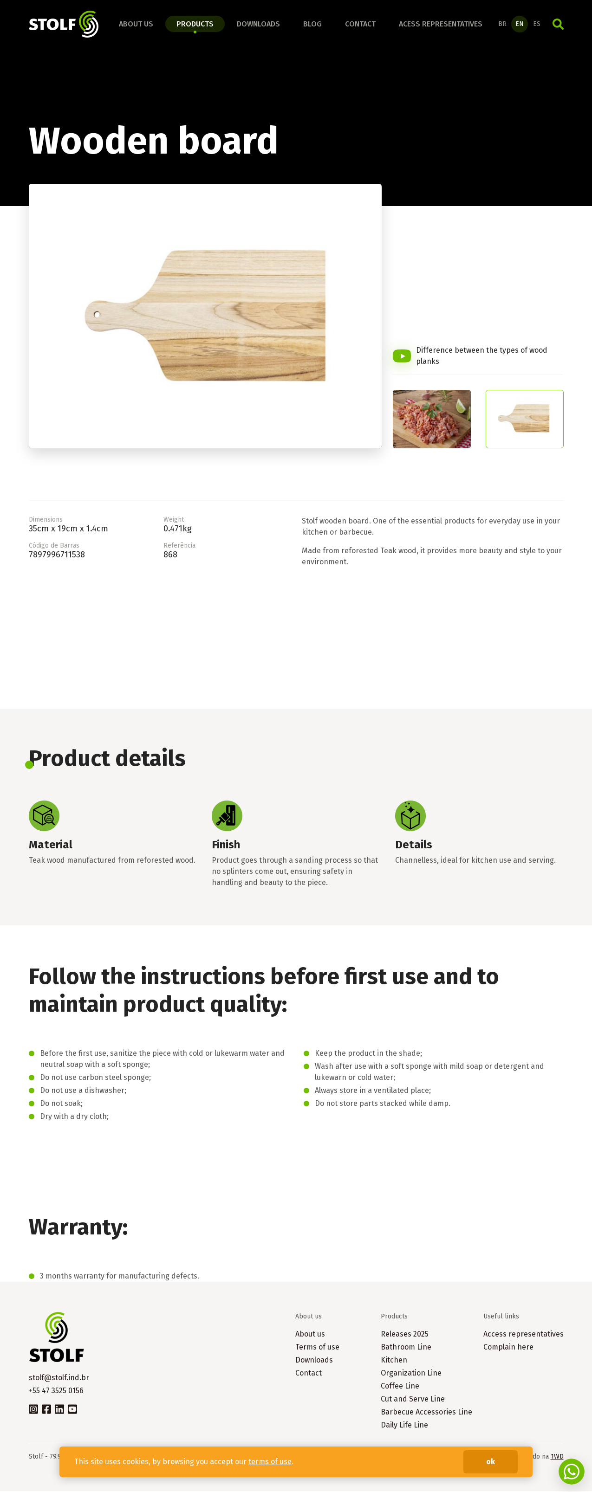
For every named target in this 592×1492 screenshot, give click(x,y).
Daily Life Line (404, 1425)
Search (558, 24)
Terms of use (317, 1347)
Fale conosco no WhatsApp (572, 1472)
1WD (557, 1457)
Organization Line (411, 1373)
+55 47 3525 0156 (56, 1391)
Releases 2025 (405, 1335)
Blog (312, 24)
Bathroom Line (406, 1347)
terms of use (270, 1461)
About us (136, 24)
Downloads (258, 24)
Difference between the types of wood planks (481, 357)
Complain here (508, 1347)
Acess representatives (440, 24)
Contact (360, 24)
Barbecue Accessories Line (426, 1412)
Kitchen (394, 1360)
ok (490, 1461)
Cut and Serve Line (413, 1399)
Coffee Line (400, 1386)
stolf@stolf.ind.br (59, 1378)
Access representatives (523, 1335)
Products (195, 24)
